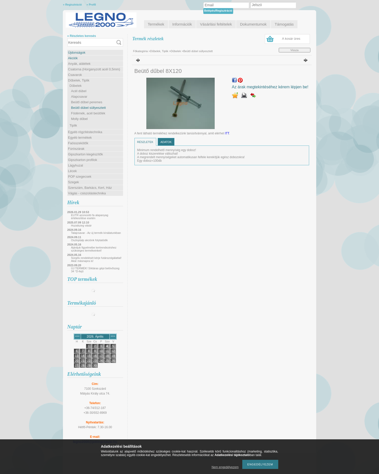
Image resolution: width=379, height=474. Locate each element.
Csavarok (75, 75)
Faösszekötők (78, 143)
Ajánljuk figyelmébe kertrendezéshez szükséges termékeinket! (93, 249)
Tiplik (73, 125)
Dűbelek (76, 86)
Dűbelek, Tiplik (79, 80)
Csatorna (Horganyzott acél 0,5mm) (94, 69)
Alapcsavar (79, 96)
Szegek (73, 182)
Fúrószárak (76, 149)
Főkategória (140, 51)
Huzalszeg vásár (81, 225)
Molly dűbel (79, 119)
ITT (227, 133)
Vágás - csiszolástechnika (87, 193)
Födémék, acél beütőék (88, 113)
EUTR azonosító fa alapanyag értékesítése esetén (89, 217)
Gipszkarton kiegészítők (85, 154)
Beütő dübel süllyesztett (88, 108)
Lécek (72, 171)
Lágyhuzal (75, 165)
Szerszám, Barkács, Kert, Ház (90, 188)
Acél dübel (79, 91)
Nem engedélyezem (225, 467)
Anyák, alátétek (79, 64)
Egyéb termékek (80, 137)
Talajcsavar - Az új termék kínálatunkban (96, 232)
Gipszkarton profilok (82, 160)
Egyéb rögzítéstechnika (85, 132)
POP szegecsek (79, 176)
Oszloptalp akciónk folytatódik (89, 240)
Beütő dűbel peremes (87, 102)
